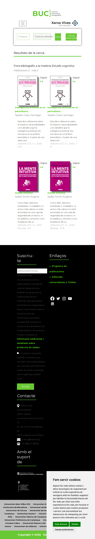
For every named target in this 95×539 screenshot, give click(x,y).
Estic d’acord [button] (62, 524)
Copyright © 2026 (29, 534)
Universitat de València (25, 526)
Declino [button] (76, 524)
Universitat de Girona (16, 510)
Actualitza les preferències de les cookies (24, 2)
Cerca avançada (71, 37)
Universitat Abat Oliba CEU (17, 504)
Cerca (58, 36)
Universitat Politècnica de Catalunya (22, 520)
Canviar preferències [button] (65, 530)
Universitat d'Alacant (43, 504)
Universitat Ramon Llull (34, 523)
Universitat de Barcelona (42, 507)
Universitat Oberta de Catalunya (31, 517)
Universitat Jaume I (26, 514)
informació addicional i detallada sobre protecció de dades (30, 343)
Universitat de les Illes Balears (44, 510)
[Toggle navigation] (23, 23)
